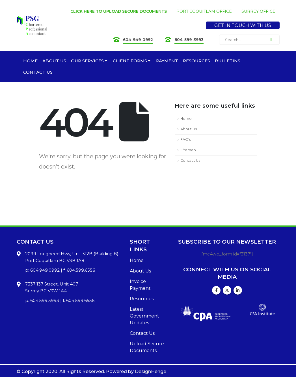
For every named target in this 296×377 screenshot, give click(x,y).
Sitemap (188, 150)
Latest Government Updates (144, 315)
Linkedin (238, 290)
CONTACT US (38, 72)
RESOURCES (196, 60)
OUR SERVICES (87, 60)
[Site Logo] (32, 25)
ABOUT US (54, 60)
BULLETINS (227, 60)
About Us (188, 129)
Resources (142, 298)
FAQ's (185, 139)
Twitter (227, 290)
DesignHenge (150, 371)
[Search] (271, 39)
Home (186, 118)
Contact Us (190, 160)
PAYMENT (167, 60)
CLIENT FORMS (130, 60)
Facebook (216, 290)
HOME (30, 60)
